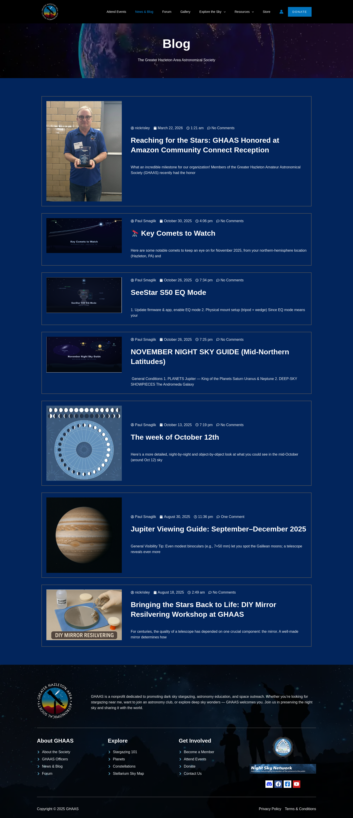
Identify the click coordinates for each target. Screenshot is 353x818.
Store (268, 12)
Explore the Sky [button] (219, 12)
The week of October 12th (176, 437)
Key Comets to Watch (174, 233)
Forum (178, 12)
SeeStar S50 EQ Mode (169, 292)
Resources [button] (248, 12)
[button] (230, 12)
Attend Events (134, 12)
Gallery (195, 12)
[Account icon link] (281, 12)
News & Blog (159, 12)
